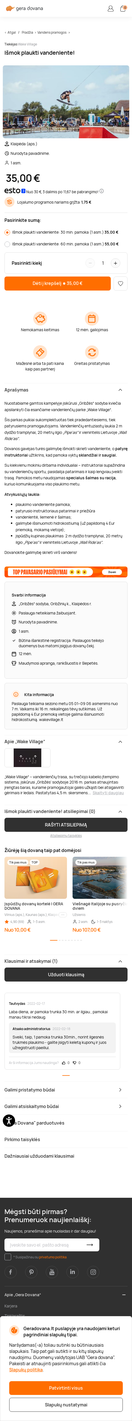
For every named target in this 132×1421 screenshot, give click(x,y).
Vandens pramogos (51, 32)
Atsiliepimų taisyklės (66, 835)
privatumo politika (53, 1257)
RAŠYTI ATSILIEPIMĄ (66, 825)
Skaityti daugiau (108, 792)
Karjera (10, 1306)
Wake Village (27, 44)
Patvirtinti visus (66, 1388)
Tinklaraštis (14, 1315)
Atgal (12, 32)
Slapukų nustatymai (66, 1405)
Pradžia (27, 32)
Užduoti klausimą (66, 974)
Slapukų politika (26, 1370)
